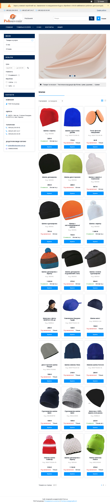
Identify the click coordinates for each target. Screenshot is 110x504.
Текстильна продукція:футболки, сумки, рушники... (76, 85)
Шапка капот (95, 318)
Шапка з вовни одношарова (95, 272)
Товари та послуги (49, 85)
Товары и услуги (24, 27)
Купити (49, 147)
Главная (9, 27)
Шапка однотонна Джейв (72, 131)
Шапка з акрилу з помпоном (95, 178)
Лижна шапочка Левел (95, 458)
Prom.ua (65, 499)
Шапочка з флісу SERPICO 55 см (49, 319)
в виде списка (105, 101)
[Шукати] (91, 18)
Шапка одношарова (49, 223)
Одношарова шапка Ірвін (49, 412)
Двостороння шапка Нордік (49, 365)
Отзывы (9, 49)
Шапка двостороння (72, 177)
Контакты (49, 27)
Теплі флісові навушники (95, 131)
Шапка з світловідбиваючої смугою (72, 225)
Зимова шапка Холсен (95, 365)
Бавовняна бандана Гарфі (72, 319)
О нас (39, 27)
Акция (60, 27)
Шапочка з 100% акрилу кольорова (95, 412)
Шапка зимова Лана (72, 365)
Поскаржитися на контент (52, 501)
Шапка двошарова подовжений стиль (72, 272)
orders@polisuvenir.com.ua (16, 145)
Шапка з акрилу (49, 131)
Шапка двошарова (49, 177)
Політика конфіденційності (69, 501)
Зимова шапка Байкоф (49, 458)
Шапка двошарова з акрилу (49, 272)
